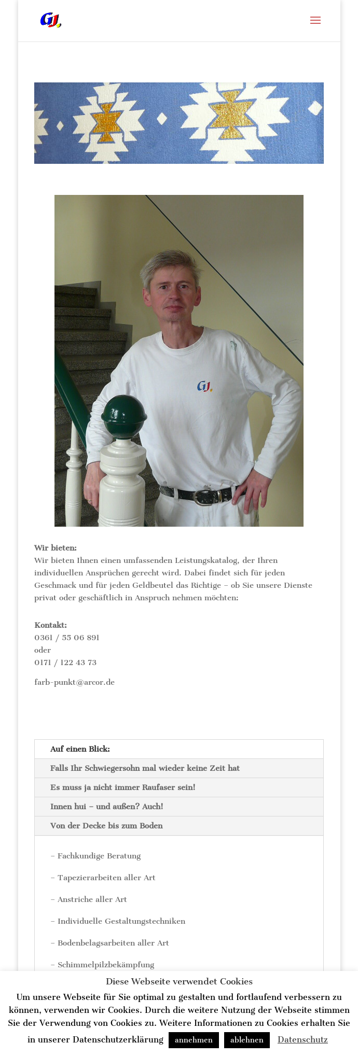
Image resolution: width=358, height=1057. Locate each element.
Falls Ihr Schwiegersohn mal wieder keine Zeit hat (145, 768)
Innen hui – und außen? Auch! (106, 806)
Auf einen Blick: (80, 749)
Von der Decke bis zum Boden (106, 825)
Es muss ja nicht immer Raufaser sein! (123, 787)
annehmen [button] (194, 1040)
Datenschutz (303, 1040)
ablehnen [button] (247, 1040)
